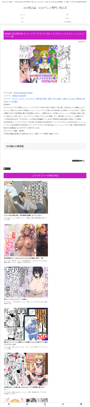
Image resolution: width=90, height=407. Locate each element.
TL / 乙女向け (58, 401)
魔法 (16, 102)
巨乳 (41, 99)
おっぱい (72, 99)
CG (36, 401)
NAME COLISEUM (19, 96)
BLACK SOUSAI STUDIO (23, 93)
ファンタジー (31, 99)
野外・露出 (47, 99)
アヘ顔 (11, 102)
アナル (54, 99)
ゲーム (41, 401)
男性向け (79, 99)
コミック (7, 168)
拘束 (37, 99)
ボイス (47, 401)
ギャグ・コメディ (18, 99)
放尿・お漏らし (63, 99)
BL (51, 401)
